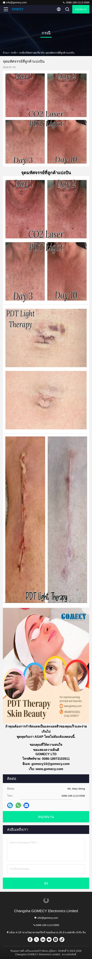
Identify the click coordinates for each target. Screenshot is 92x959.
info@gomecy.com (15, 2)
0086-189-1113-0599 (75, 2)
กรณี (13, 52)
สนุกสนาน (80, 9)
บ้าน (5, 52)
